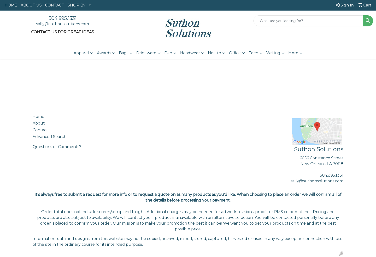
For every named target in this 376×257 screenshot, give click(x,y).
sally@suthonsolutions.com (62, 24)
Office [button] (235, 53)
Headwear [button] (190, 53)
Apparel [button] (81, 53)
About (39, 123)
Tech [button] (253, 53)
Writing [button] (273, 53)
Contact (40, 130)
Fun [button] (168, 53)
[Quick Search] (308, 20)
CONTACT (54, 5)
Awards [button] (104, 53)
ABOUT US (31, 5)
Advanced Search (49, 136)
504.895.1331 (62, 18)
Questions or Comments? (57, 146)
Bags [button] (123, 53)
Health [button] (214, 53)
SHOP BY (76, 5)
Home (38, 116)
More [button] (293, 53)
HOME (11, 5)
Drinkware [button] (146, 53)
